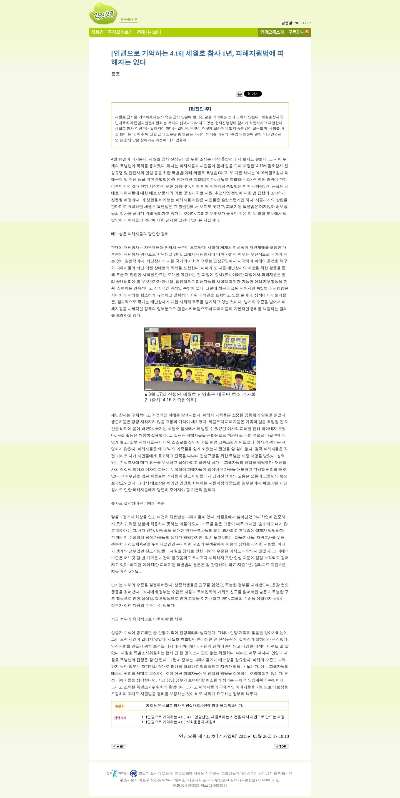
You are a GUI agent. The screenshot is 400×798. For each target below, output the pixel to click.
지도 (275, 780)
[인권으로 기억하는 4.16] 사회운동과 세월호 (181, 722)
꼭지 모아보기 (120, 32)
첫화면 (97, 32)
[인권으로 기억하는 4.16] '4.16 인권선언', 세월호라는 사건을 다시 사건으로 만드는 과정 (215, 717)
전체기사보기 (149, 32)
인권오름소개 (272, 32)
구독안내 (296, 32)
